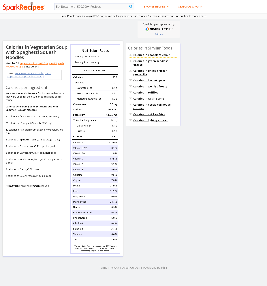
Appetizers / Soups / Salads (29, 73)
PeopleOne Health (154, 267)
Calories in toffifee (145, 92)
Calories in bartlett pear (149, 80)
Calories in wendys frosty (150, 86)
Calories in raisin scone (148, 98)
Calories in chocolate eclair (151, 55)
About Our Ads (131, 267)
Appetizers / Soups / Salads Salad (24, 76)
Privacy (114, 267)
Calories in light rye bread (150, 120)
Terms (103, 267)
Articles (159, 34)
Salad (48, 73)
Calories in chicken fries (149, 114)
